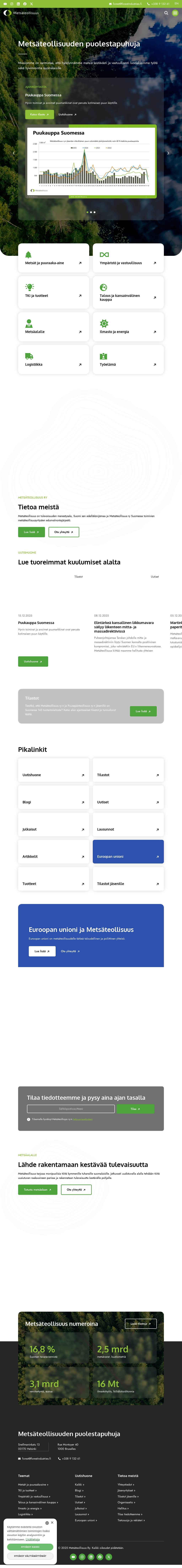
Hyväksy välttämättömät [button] (30, 1556)
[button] (175, 13)
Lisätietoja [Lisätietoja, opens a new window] (33, 1539)
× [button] (52, 1522)
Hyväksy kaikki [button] (30, 1546)
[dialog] (30, 1541)
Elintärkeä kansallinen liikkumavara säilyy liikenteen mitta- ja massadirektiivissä (126, 628)
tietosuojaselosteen (83, 1122)
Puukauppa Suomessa (44, 94)
